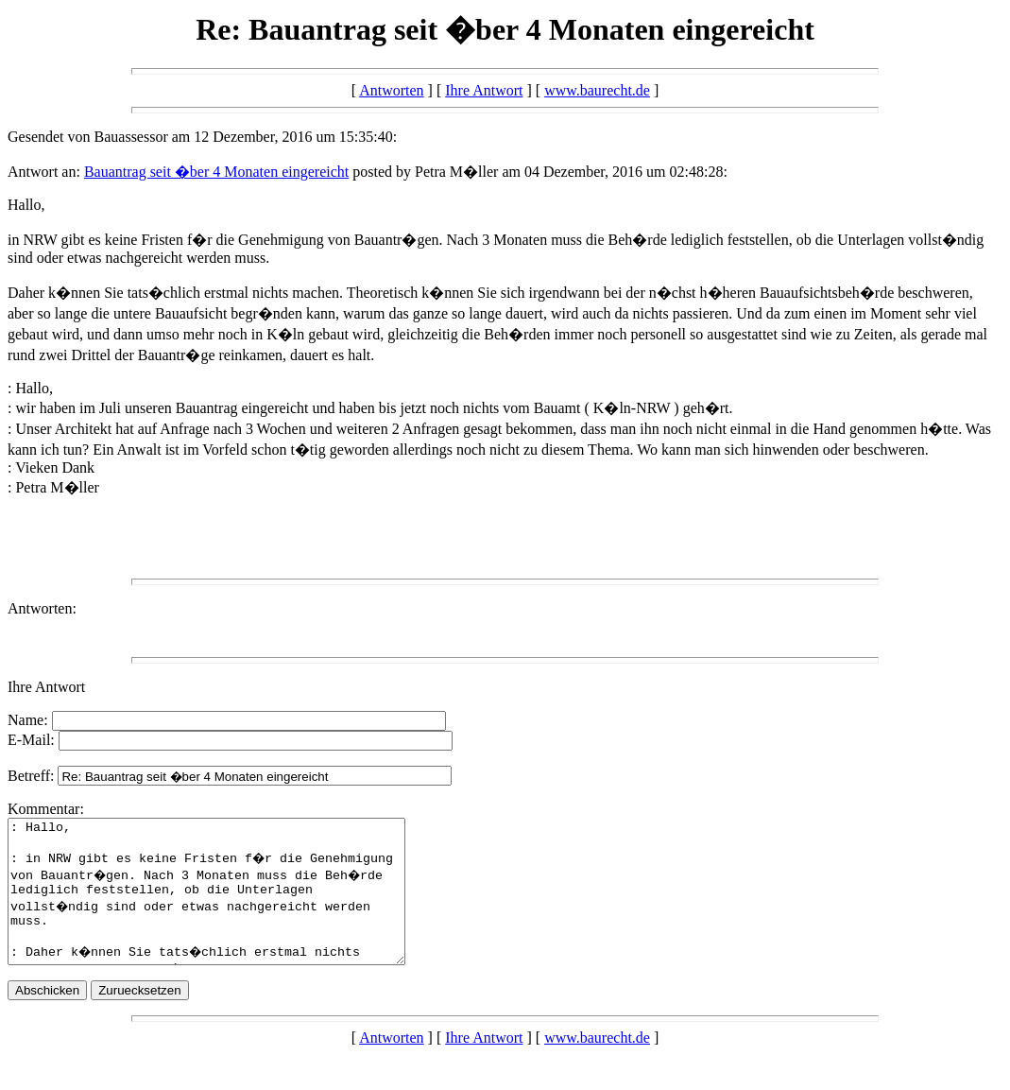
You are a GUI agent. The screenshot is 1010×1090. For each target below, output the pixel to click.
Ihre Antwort (483, 90)
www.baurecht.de (597, 90)
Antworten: (42, 608)
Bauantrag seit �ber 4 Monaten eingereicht (216, 172)
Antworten (391, 90)
